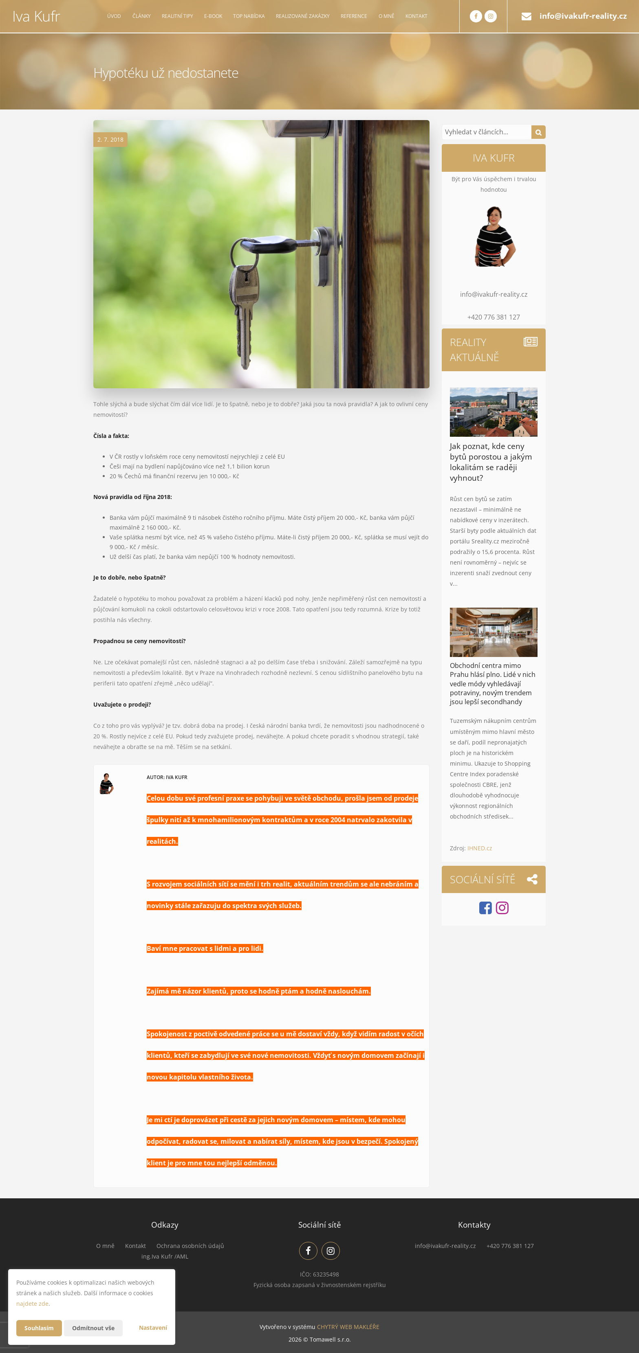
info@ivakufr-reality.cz (583, 16)
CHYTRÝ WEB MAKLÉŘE (348, 1327)
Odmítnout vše (93, 1328)
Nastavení (153, 1327)
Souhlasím (39, 1328)
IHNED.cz (479, 848)
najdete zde (32, 1303)
